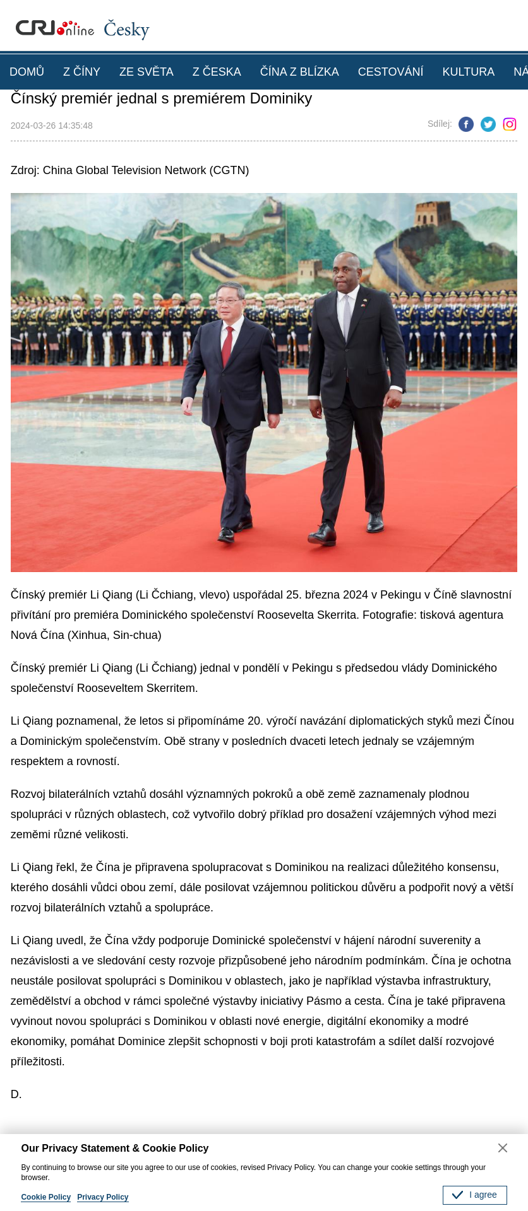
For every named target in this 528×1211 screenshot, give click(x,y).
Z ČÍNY (81, 72)
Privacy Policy (102, 1197)
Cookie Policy (46, 1197)
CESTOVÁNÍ (391, 72)
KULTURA (468, 72)
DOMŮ (26, 72)
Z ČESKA (217, 72)
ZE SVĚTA (146, 72)
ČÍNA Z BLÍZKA (299, 72)
